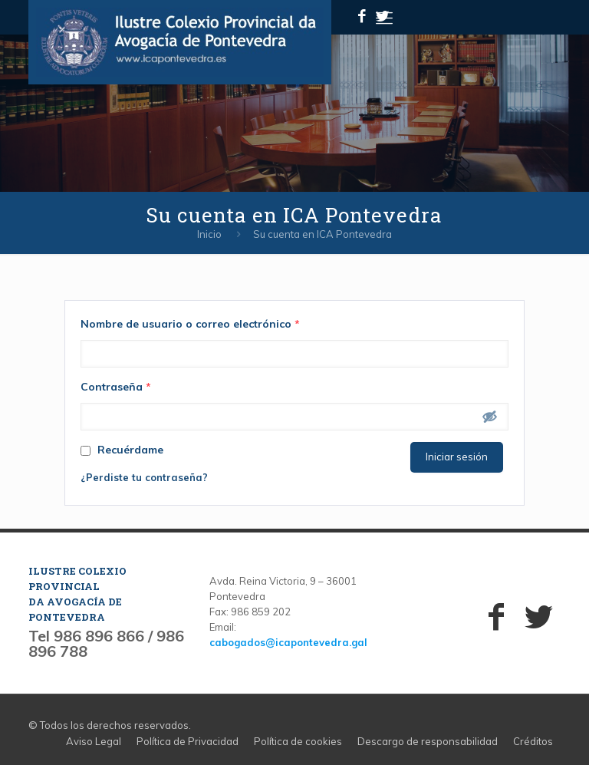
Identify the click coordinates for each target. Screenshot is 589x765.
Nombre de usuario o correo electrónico (190, 324)
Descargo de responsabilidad (427, 741)
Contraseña (116, 387)
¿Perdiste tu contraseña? (144, 477)
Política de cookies (298, 741)
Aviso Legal (93, 741)
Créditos (533, 741)
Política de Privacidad (188, 741)
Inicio (209, 234)
